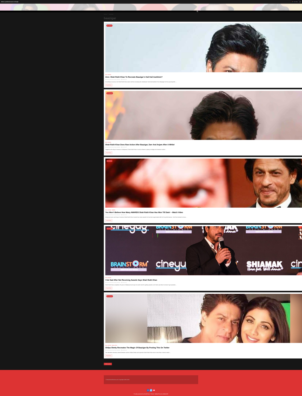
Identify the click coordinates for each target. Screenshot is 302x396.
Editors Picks (114, 345)
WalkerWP (165, 394)
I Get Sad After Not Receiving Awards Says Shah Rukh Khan (131, 280)
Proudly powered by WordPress (142, 394)
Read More (108, 85)
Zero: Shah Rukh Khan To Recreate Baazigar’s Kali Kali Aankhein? (134, 77)
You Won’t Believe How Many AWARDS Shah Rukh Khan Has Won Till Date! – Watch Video (144, 212)
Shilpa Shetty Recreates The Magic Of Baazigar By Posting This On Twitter (137, 348)
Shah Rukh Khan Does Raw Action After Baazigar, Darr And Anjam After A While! (140, 145)
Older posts (108, 364)
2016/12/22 (124, 214)
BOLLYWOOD (108, 74)
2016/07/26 (124, 350)
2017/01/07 (124, 147)
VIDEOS (113, 210)
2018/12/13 (124, 79)
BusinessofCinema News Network (112, 79)
